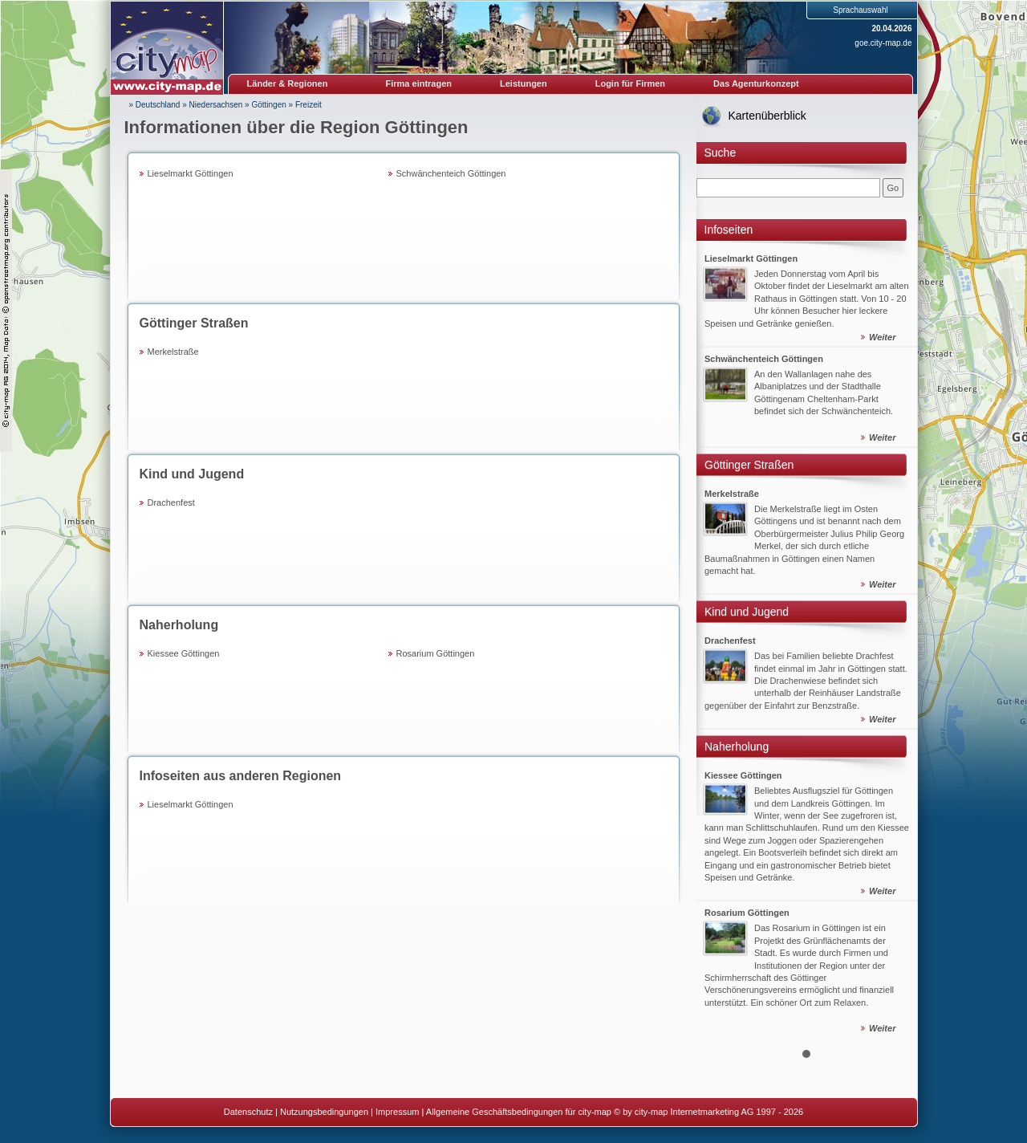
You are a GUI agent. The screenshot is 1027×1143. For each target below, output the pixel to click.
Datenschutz (248, 1112)
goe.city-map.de (882, 43)
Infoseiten (728, 229)
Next (896, 640)
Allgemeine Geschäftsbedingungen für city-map (518, 1112)
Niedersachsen (216, 104)
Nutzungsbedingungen (324, 1112)
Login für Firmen (630, 83)
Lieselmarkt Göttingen (190, 173)
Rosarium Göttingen (435, 653)
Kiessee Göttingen (184, 653)
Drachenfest (171, 502)
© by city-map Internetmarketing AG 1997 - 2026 (708, 1112)
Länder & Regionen (287, 83)
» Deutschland (155, 104)
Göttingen (268, 104)
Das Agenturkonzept (756, 83)
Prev (717, 640)
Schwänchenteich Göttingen (451, 173)
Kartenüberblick (767, 115)
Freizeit (308, 104)
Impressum (397, 1112)
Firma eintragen (419, 83)
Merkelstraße (173, 351)
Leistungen (523, 83)
